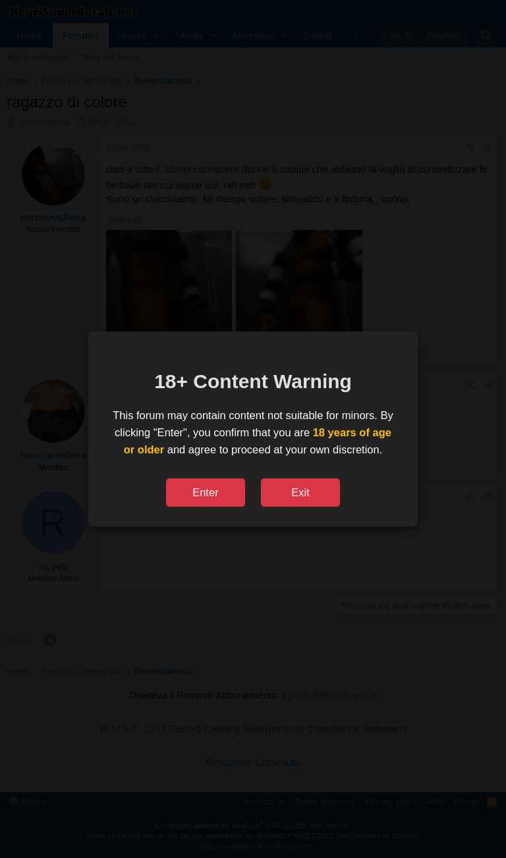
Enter (205, 492)
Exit (300, 492)
